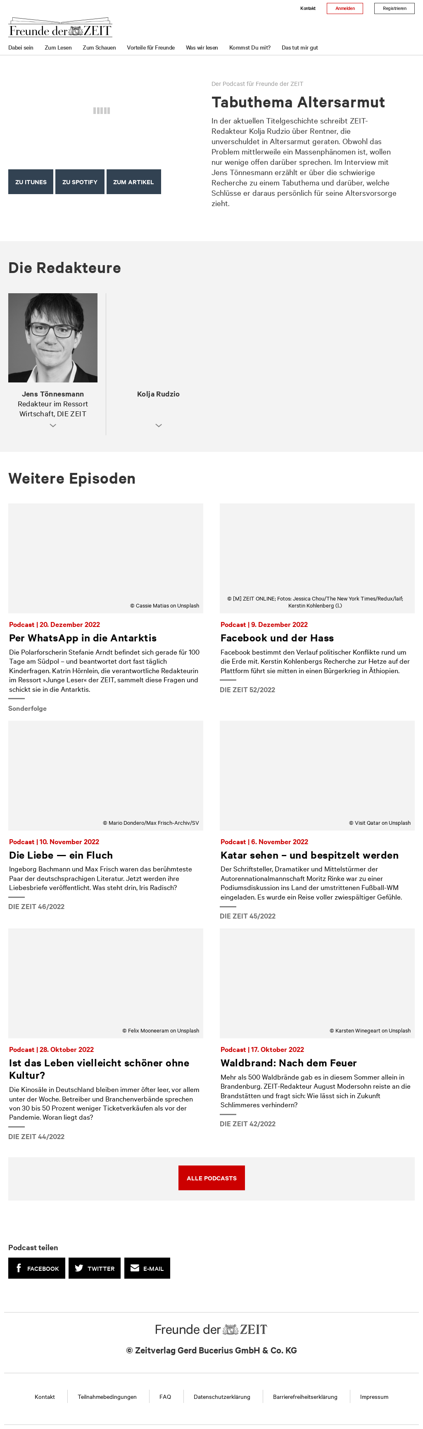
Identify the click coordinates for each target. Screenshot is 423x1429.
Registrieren (394, 8)
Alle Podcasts (212, 1177)
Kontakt (307, 8)
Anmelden (345, 8)
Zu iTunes (31, 181)
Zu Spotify (79, 181)
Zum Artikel (133, 181)
